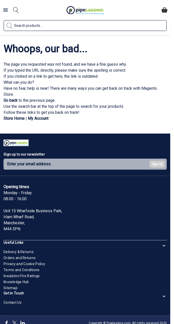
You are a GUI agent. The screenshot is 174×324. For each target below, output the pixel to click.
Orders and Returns (20, 258)
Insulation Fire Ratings (22, 276)
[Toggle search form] (16, 10)
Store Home (14, 118)
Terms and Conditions (22, 270)
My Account (38, 118)
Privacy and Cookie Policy (24, 264)
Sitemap (11, 288)
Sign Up (157, 164)
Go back (11, 100)
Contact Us (13, 302)
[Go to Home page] (85, 10)
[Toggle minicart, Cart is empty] (164, 10)
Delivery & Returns (19, 252)
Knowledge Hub (16, 282)
